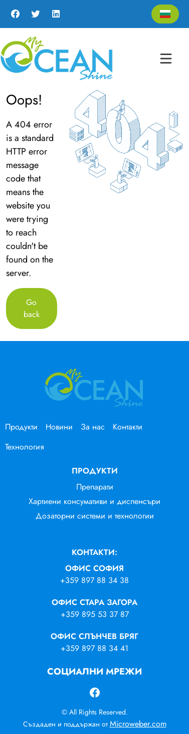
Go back (32, 308)
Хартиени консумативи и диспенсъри (94, 501)
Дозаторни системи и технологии (95, 516)
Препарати (94, 486)
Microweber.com (138, 724)
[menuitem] (25, 427)
